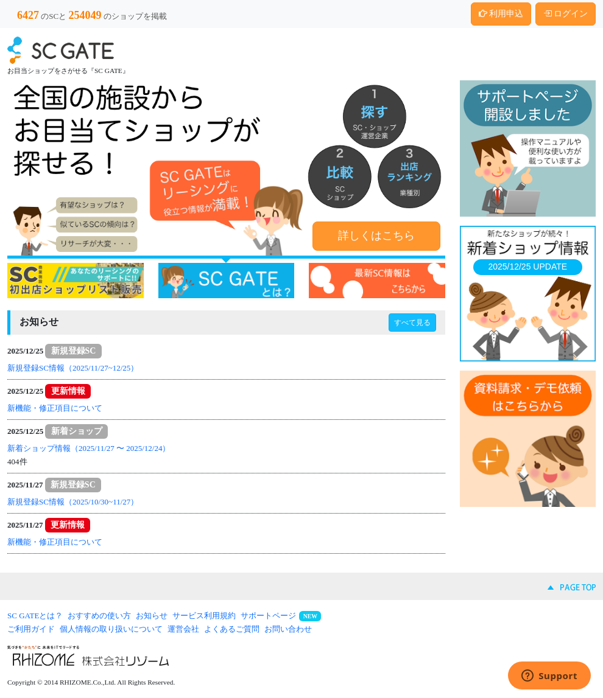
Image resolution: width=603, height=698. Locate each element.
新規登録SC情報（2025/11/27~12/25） (72, 367)
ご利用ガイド (31, 628)
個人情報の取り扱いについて (111, 628)
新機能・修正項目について (54, 408)
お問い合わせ (288, 628)
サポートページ (268, 615)
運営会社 (183, 628)
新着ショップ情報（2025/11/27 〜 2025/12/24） (88, 448)
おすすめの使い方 (99, 615)
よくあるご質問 (231, 628)
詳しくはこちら (376, 235)
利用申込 (501, 13)
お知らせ (152, 615)
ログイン (565, 13)
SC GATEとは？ (35, 615)
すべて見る (412, 322)
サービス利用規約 (204, 615)
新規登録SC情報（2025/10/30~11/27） (72, 501)
